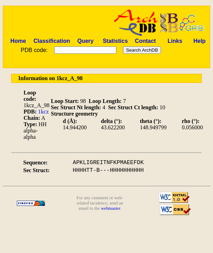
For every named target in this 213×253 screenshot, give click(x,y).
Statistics (115, 41)
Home (18, 41)
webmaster (110, 208)
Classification (51, 41)
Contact (145, 41)
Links (175, 41)
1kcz (43, 112)
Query (85, 41)
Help (199, 41)
